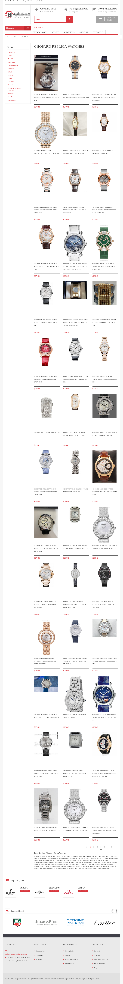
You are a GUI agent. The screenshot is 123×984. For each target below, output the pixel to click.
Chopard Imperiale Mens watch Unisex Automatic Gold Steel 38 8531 (104, 661)
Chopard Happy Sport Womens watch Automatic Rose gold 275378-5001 (104, 97)
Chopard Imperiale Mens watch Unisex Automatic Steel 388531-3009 (75, 379)
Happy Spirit (11, 100)
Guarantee (69, 32)
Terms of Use (69, 963)
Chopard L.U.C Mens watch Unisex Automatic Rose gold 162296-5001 (74, 210)
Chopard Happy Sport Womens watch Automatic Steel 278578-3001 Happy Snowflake (75, 266)
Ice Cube (10, 75)
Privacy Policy (40, 32)
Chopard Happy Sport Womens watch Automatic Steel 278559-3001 (46, 323)
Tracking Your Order (71, 959)
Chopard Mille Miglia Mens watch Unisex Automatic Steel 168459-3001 (46, 548)
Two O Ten (11, 59)
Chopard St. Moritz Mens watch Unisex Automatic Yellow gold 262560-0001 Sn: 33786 (75, 323)
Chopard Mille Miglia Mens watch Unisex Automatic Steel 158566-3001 (104, 830)
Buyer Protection (99, 963)
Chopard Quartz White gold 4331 (47, 432)
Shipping (97, 955)
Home (8, 37)
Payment (97, 951)
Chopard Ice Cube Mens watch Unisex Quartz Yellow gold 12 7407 (104, 323)
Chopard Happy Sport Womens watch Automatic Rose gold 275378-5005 (46, 379)
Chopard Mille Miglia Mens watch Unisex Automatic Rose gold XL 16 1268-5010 (104, 774)
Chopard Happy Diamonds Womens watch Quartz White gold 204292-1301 (74, 604)
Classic (10, 56)
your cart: (111, 19)
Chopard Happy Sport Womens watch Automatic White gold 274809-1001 (75, 661)
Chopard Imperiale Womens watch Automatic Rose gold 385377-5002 (103, 266)
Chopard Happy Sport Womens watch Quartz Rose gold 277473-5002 (46, 266)
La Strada (11, 82)
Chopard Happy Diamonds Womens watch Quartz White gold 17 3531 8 (74, 774)
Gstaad (10, 78)
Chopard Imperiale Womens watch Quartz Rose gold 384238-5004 (104, 379)
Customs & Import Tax (101, 959)
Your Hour (11, 97)
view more (24, 891)
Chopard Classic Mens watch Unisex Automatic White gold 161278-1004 (46, 774)
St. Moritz (11, 85)
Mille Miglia (11, 62)
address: (10, 957)
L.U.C (10, 72)
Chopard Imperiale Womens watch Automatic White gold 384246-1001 (45, 492)
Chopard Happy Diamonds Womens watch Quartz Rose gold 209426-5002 (45, 661)
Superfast (10, 93)
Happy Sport (11, 52)
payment (55, 32)
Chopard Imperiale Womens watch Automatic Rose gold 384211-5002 (45, 604)
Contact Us (98, 32)
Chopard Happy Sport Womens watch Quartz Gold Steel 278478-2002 (46, 97)
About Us (83, 32)
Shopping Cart (40, 951)
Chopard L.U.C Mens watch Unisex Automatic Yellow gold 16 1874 (104, 492)
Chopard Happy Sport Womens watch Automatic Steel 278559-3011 (104, 717)
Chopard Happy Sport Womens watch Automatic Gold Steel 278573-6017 (46, 210)
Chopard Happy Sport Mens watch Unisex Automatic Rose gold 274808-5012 (104, 210)
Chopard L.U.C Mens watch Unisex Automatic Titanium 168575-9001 (103, 604)
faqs (95, 968)
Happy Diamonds (13, 65)
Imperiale (11, 68)
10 (101, 849)
